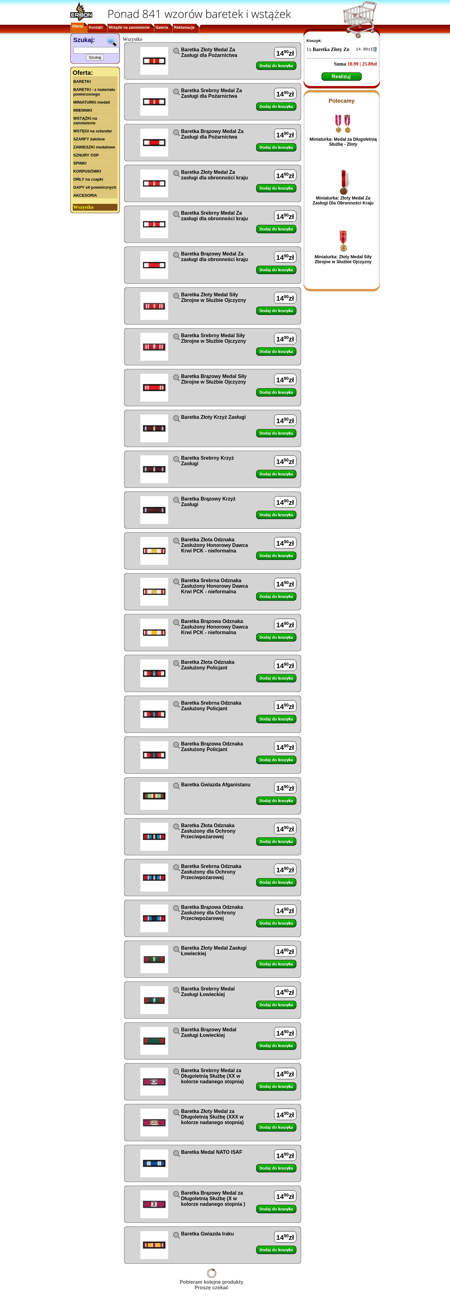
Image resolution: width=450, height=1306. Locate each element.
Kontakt (96, 27)
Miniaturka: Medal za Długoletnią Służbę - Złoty (343, 143)
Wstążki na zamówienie (129, 27)
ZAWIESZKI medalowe (94, 147)
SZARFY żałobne (89, 139)
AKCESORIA (85, 195)
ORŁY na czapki (88, 179)
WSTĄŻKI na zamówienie (85, 120)
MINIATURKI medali (91, 102)
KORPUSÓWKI (87, 171)
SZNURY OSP (86, 155)
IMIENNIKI (82, 110)
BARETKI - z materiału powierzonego (94, 92)
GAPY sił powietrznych (94, 187)
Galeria (161, 27)
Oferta (77, 26)
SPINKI (80, 163)
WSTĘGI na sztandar (92, 131)
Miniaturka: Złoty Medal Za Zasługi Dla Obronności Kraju (343, 201)
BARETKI (82, 81)
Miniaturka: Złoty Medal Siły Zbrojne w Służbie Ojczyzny (343, 260)
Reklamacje (184, 27)
